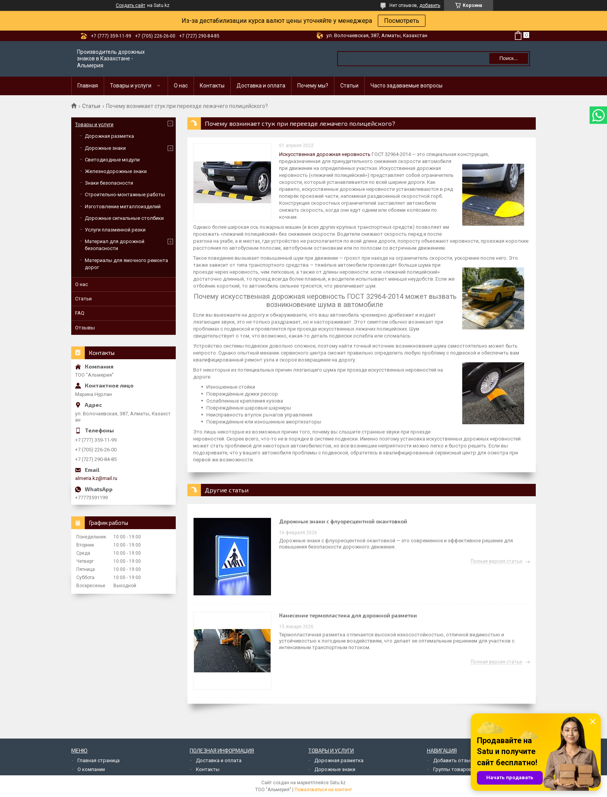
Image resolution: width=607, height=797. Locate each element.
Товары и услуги (130, 85)
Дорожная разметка (109, 136)
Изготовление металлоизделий (123, 206)
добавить (429, 5)
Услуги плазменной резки (115, 230)
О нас (181, 85)
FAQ (79, 313)
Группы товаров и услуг (461, 769)
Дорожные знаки (105, 148)
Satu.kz (338, 782)
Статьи (349, 85)
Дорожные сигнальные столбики (124, 218)
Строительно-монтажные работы (125, 194)
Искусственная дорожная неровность (324, 154)
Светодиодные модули (112, 160)
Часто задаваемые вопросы (406, 85)
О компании (91, 769)
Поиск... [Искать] (508, 58)
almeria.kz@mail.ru (96, 478)
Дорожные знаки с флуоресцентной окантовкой (343, 521)
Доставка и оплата (261, 85)
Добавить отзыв (453, 760)
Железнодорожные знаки (116, 171)
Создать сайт (130, 5)
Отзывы (85, 328)
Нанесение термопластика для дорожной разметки (348, 615)
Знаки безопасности (109, 183)
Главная (87, 85)
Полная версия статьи (496, 561)
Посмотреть (401, 20)
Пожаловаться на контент (323, 789)
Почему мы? (312, 85)
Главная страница (98, 760)
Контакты (212, 85)
